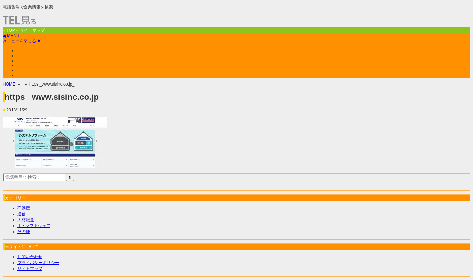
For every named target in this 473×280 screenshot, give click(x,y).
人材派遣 (25, 219)
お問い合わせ (29, 256)
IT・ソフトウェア (33, 225)
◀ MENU (11, 35)
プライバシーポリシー (38, 262)
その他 (23, 231)
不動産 (23, 208)
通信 (21, 213)
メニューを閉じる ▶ (22, 41)
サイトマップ (29, 268)
